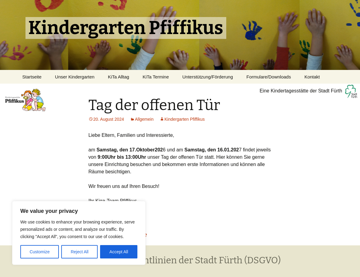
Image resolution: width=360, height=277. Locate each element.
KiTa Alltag (118, 76)
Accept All (118, 251)
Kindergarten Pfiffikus (184, 119)
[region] (79, 233)
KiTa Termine (156, 76)
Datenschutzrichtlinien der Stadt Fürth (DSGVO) (180, 260)
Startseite (32, 76)
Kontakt (312, 76)
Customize (40, 251)
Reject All (79, 251)
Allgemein (144, 119)
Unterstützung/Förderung (207, 76)
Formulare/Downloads (268, 76)
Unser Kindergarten (74, 76)
